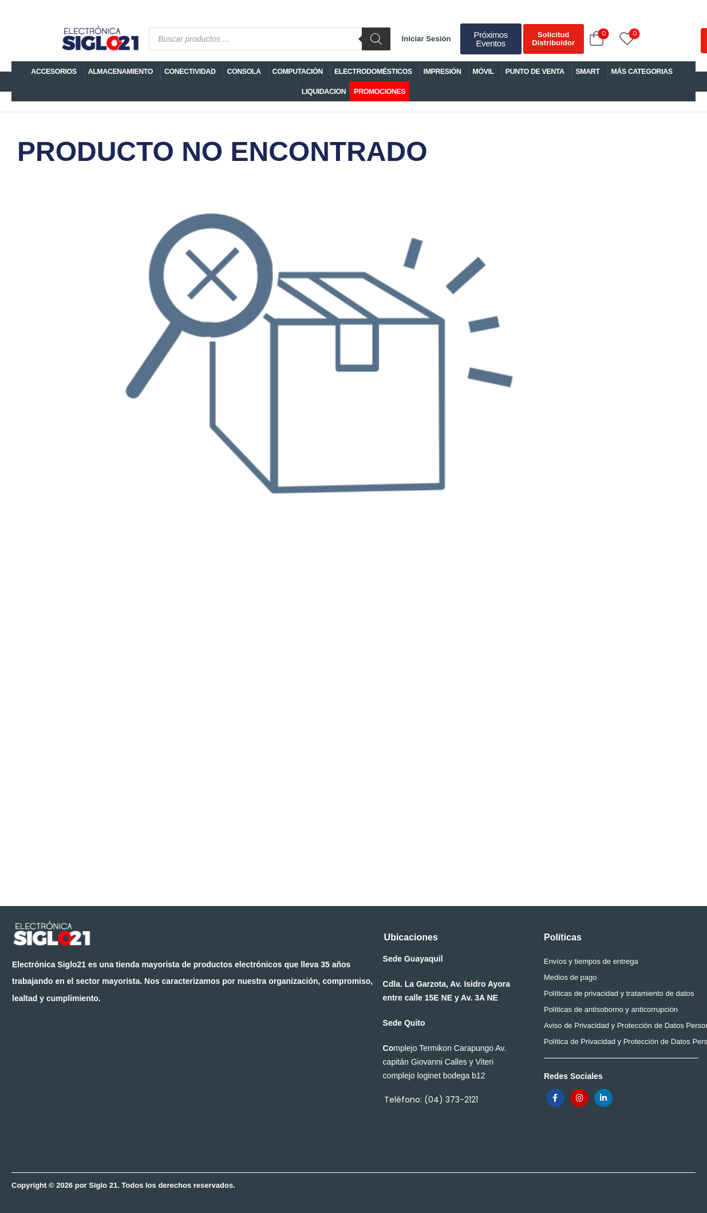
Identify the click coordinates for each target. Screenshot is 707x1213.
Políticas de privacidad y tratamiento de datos (618, 993)
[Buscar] (376, 38)
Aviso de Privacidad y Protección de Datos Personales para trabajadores (618, 1025)
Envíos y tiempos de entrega (591, 961)
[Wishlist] (614, 38)
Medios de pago (570, 977)
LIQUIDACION (324, 92)
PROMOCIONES (379, 92)
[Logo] (99, 39)
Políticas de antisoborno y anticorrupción (611, 1009)
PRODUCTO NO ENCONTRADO (319, 353)
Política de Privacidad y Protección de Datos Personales (618, 1041)
